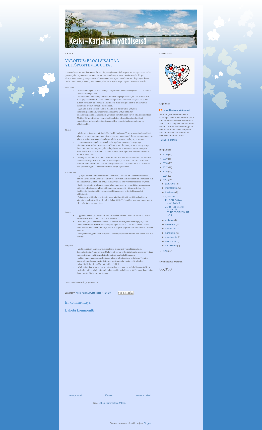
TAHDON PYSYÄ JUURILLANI (173, 201)
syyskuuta (170, 196)
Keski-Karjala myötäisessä (176, 110)
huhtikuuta (170, 233)
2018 (165, 163)
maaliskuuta (171, 237)
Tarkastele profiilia (168, 140)
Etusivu (108, 395)
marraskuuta (171, 188)
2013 (165, 251)
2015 (165, 176)
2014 (165, 180)
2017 (165, 167)
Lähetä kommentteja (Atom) (112, 403)
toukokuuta (171, 228)
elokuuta (169, 220)
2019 (165, 159)
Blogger (147, 423)
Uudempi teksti (75, 395)
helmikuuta (170, 241)
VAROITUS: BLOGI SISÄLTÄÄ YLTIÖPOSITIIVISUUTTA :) (177, 211)
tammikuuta (171, 245)
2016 (165, 171)
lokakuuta (170, 192)
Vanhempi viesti (143, 395)
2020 (165, 154)
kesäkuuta (170, 224)
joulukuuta (170, 183)
